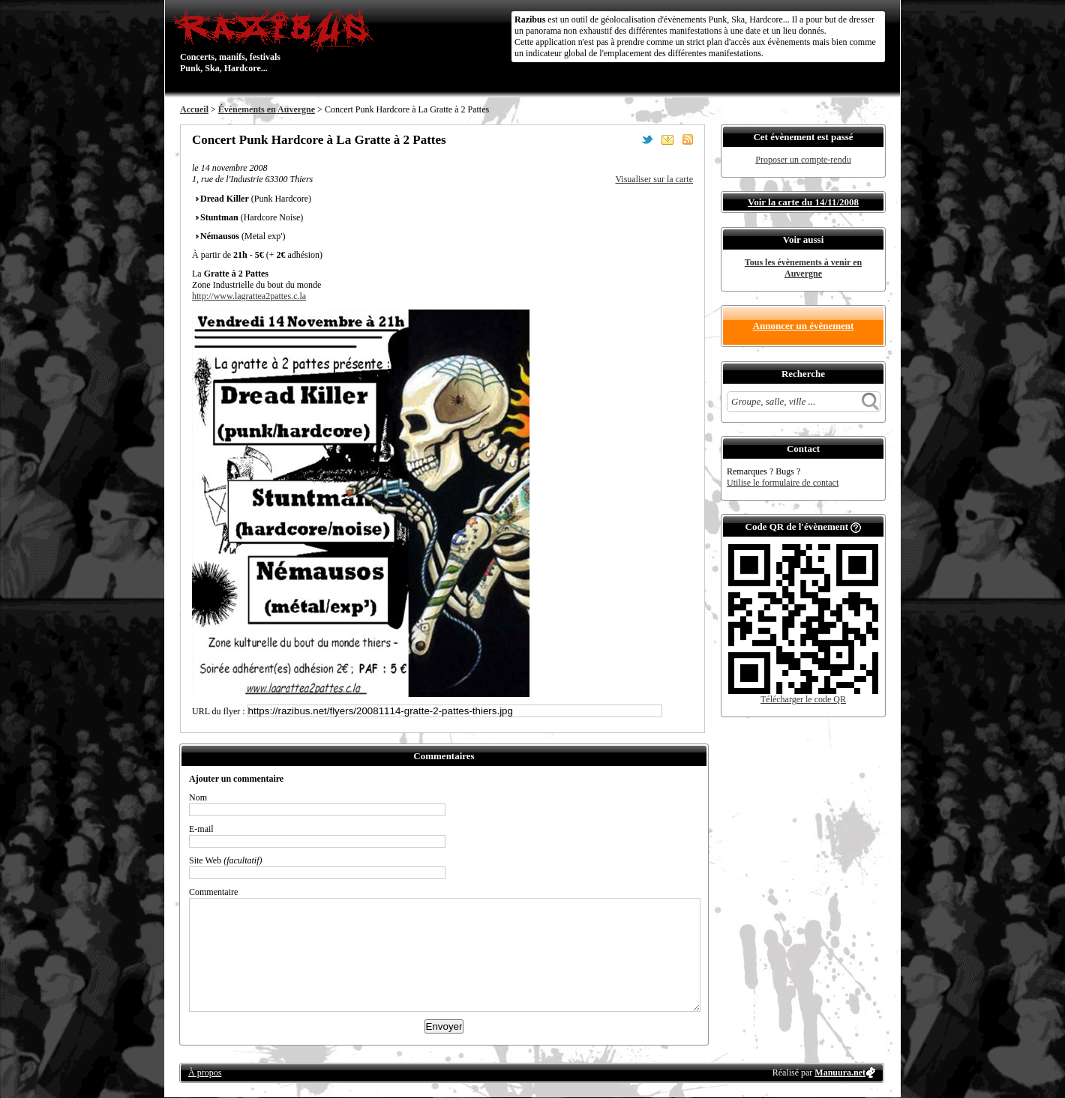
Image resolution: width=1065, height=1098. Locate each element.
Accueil (194, 109)
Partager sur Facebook (627, 139)
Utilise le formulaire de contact (782, 482)
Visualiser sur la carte (654, 179)
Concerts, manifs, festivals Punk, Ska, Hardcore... (277, 40)
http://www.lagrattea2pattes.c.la (249, 296)
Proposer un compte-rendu (802, 159)
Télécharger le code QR (803, 699)
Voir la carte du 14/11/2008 (803, 202)
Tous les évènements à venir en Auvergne (803, 268)
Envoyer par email (668, 139)
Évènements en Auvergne (266, 109)
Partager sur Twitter (647, 139)
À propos (204, 1072)
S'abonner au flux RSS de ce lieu (688, 139)
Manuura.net (840, 1072)
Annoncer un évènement (803, 325)
